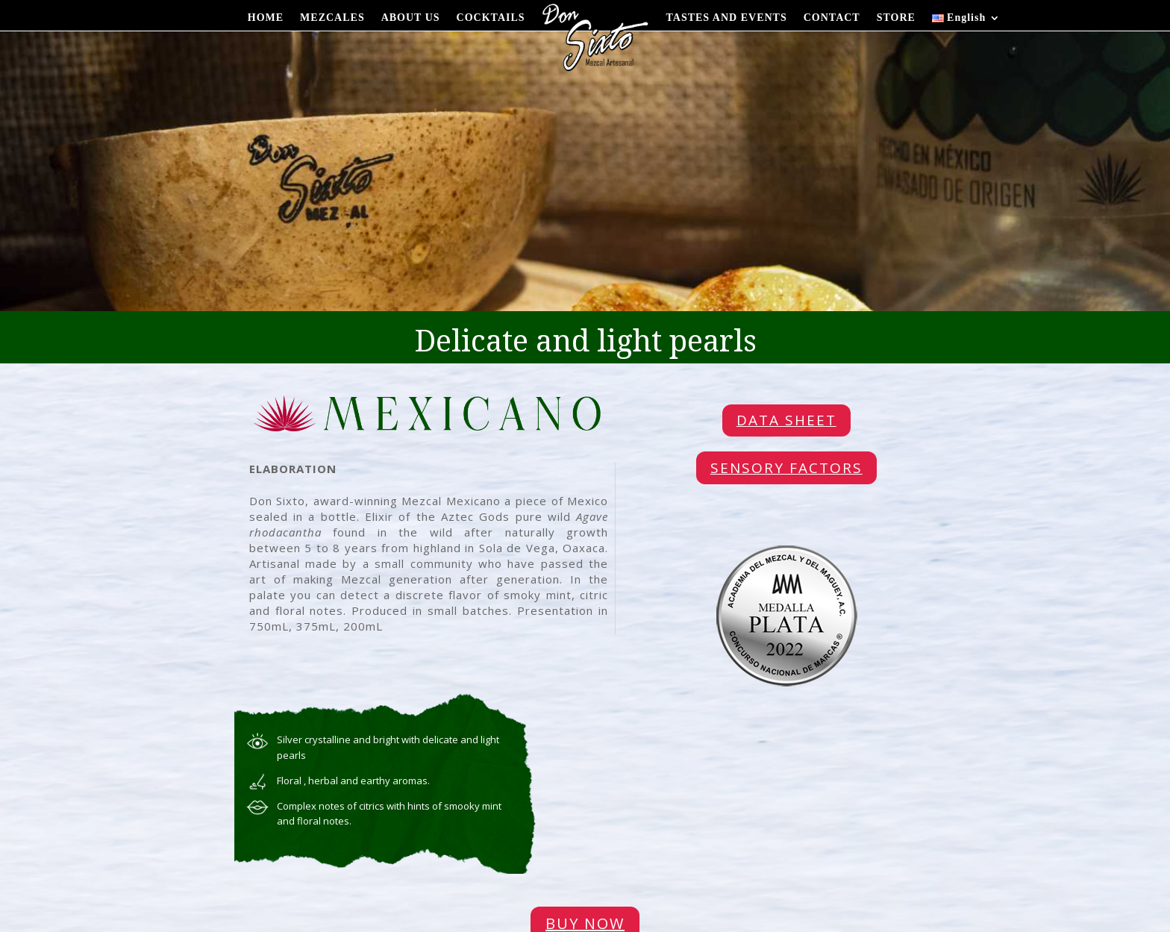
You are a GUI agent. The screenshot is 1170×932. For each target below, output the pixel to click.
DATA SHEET (786, 420)
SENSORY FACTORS (786, 468)
